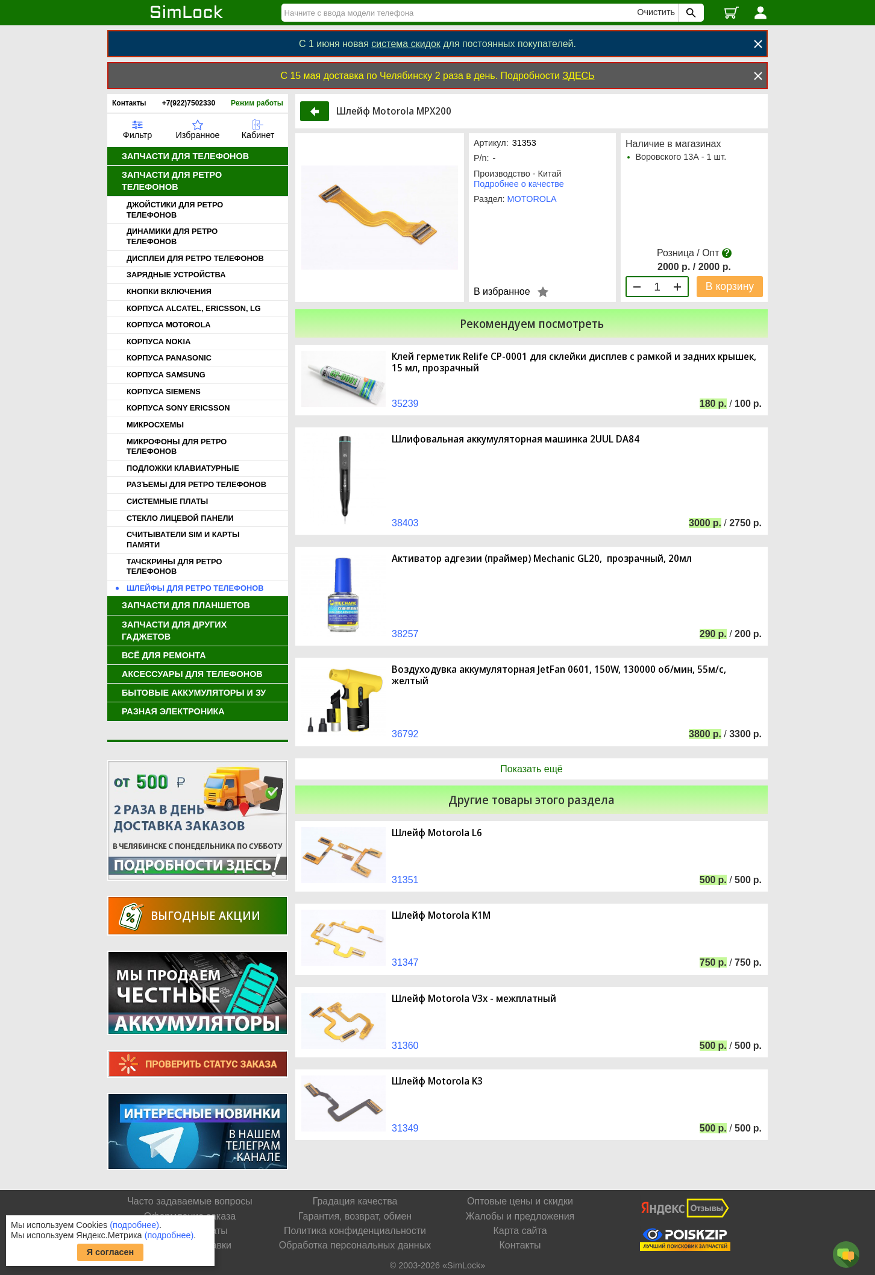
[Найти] (461, 13)
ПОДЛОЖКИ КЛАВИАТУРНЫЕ (183, 468)
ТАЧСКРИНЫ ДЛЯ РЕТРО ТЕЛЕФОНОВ (174, 566)
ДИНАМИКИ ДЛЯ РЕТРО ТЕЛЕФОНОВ (172, 236)
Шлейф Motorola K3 (437, 1081)
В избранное (502, 291)
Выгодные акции (205, 915)
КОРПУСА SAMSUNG (166, 374)
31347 (405, 962)
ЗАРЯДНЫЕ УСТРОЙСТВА (176, 274)
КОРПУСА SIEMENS (164, 391)
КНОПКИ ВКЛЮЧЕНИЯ (169, 291)
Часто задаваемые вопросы (189, 1201)
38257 (405, 634)
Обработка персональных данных (355, 1245)
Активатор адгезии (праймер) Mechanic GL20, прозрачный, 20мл (542, 558)
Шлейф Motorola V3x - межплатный (474, 998)
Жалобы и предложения (520, 1216)
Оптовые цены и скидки (520, 1201)
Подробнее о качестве (519, 184)
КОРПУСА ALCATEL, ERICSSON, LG (194, 308)
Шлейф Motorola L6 (437, 833)
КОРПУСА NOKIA (158, 341)
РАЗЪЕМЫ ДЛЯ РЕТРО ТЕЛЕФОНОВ (196, 484)
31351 (405, 880)
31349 (405, 1128)
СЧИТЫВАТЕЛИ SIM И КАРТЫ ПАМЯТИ (183, 539)
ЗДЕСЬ (578, 76)
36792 (405, 734)
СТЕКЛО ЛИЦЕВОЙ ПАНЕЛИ (180, 518)
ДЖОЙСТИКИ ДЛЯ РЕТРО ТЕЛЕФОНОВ (175, 209)
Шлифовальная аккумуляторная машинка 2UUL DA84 (515, 439)
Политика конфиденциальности (355, 1231)
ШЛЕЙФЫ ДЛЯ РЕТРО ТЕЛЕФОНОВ (195, 588)
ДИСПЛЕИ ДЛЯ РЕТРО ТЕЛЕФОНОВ (195, 258)
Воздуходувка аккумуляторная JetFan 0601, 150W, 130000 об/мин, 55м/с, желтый (559, 675)
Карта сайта (520, 1231)
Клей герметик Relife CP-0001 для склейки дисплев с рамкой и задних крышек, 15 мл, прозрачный (574, 362)
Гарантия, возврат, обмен (355, 1216)
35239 (405, 403)
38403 (405, 523)
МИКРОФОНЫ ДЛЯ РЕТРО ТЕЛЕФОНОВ (177, 446)
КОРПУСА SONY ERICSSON (178, 407)
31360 (405, 1045)
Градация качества (355, 1201)
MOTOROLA (532, 199)
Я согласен (110, 1252)
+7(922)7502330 (188, 103)
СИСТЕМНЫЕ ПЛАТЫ (167, 501)
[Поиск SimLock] (689, 13)
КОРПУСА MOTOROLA (169, 324)
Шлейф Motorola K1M (441, 915)
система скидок (406, 44)
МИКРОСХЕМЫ (155, 424)
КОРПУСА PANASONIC (169, 357)
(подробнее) (134, 1225)
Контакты (129, 103)
